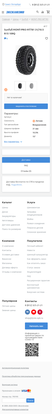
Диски (5, 211)
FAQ (26, 165)
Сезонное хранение (36, 232)
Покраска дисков (35, 227)
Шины (5, 207)
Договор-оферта (10, 267)
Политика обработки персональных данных (21, 376)
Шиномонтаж (33, 207)
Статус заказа (33, 267)
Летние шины (8, 306)
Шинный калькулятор (37, 254)
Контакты (6, 250)
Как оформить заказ (36, 259)
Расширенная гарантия (38, 280)
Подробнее (16, 184)
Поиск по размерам (11, 229)
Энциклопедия (34, 272)
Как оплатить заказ (36, 263)
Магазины (7, 263)
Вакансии (6, 259)
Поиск (30, 400)
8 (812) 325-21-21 (41, 4)
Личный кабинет (35, 246)
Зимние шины (9, 310)
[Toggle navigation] (3, 12)
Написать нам (36, 326)
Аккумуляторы (9, 216)
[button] (20, 86)
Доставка (26, 160)
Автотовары (8, 220)
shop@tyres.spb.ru (34, 318)
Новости (31, 250)
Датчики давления (11, 224)
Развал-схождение (36, 223)
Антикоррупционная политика (15, 368)
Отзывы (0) (26, 171)
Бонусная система (35, 292)
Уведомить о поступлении (26, 106)
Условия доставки (10, 254)
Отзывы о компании (11, 272)
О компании (8, 246)
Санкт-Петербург (13, 4)
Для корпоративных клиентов (15, 409)
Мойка (30, 219)
